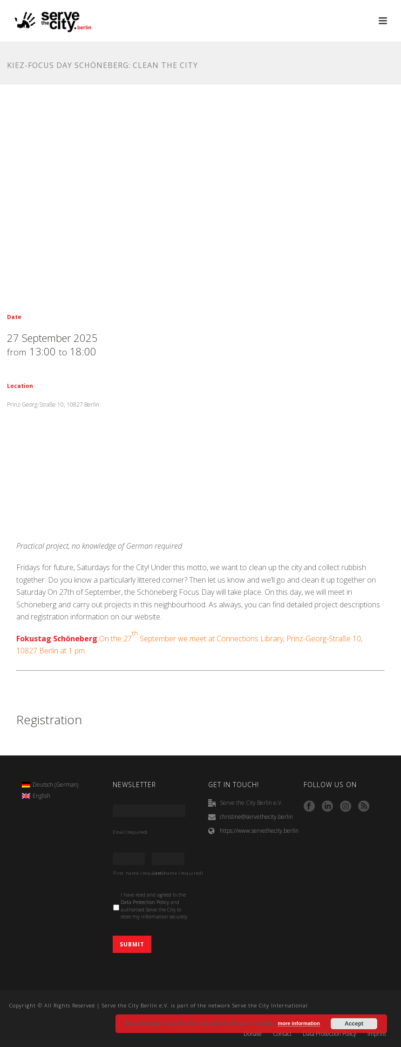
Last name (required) (168, 873)
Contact (282, 1034)
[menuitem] (50, 784)
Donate (253, 1034)
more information (298, 1023)
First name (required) (129, 873)
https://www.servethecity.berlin (259, 831)
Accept (354, 1023)
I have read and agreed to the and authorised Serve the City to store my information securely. (155, 905)
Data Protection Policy (145, 902)
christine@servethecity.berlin (256, 817)
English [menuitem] (41, 796)
